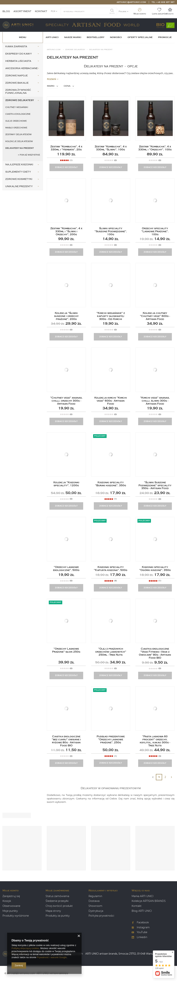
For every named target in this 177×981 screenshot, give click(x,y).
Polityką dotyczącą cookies (25, 948)
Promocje (165, 37)
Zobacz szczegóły (66, 167)
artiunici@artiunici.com (131, 2)
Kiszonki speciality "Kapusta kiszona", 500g (110, 569)
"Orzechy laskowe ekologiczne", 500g (66, 569)
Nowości (116, 37)
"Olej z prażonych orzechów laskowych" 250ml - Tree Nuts (110, 651)
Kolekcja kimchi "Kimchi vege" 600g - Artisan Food (110, 400)
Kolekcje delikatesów (19, 141)
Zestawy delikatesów (18, 134)
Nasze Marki (72, 37)
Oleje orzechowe (16, 121)
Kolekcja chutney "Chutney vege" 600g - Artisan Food (155, 316)
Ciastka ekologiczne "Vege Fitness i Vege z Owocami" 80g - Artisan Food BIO (155, 653)
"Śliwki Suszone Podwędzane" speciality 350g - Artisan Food (155, 485)
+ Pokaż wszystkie (29, 155)
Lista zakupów (159, 14)
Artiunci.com (53, 49)
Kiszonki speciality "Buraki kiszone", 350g (110, 484)
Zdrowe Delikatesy (75, 49)
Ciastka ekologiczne (18, 114)
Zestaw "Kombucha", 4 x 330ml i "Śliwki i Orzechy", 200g (66, 231)
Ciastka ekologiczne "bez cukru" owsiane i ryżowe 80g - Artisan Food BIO (66, 741)
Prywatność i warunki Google (52, 957)
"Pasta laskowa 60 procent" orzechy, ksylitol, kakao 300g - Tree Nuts (155, 741)
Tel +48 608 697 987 (163, 2)
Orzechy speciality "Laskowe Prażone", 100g (154, 231)
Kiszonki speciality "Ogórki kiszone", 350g (155, 569)
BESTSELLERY (95, 37)
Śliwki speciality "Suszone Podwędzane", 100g (111, 231)
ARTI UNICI (52, 37)
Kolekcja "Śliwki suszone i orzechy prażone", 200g (66, 316)
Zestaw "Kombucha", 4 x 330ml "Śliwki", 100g (111, 148)
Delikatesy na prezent (19, 148)
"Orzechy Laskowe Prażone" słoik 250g (66, 650)
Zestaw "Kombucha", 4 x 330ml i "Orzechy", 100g (155, 148)
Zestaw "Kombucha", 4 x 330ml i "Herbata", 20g (66, 148)
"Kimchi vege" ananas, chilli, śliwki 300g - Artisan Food (155, 400)
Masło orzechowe (16, 128)
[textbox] (89, 11)
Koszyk (170, 14)
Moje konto (140, 14)
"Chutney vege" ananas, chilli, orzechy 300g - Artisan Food (66, 400)
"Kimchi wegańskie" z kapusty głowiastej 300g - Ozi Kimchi (110, 316)
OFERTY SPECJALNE (140, 37)
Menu (22, 37)
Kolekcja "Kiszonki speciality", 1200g (66, 484)
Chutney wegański (16, 107)
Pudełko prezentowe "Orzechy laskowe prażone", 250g (111, 739)
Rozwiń (52, 79)
